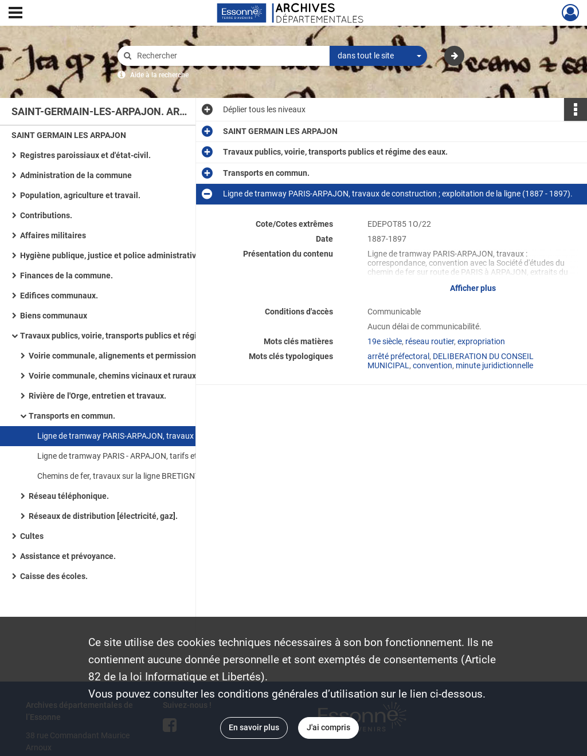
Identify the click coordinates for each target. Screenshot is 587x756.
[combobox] (378, 56)
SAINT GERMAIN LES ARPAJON (68, 135)
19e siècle (384, 341)
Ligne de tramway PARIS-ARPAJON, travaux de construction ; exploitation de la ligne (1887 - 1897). (152, 435)
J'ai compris (328, 727)
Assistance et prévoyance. (68, 556)
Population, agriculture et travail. (80, 195)
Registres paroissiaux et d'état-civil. (85, 155)
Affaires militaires (53, 235)
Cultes (32, 536)
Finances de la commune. (66, 275)
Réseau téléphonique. (69, 496)
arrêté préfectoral (398, 356)
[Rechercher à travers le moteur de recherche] (229, 56)
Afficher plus (473, 288)
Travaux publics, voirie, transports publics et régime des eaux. (132, 335)
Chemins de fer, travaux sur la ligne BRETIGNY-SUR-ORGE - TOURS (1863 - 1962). (152, 476)
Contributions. (46, 215)
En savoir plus (254, 727)
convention (432, 365)
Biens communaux (53, 315)
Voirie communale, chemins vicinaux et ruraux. (113, 375)
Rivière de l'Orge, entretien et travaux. (97, 395)
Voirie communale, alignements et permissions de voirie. (132, 355)
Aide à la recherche (159, 75)
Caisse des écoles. (54, 576)
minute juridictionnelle (494, 365)
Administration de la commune (76, 175)
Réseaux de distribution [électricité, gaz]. (103, 516)
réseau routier (429, 341)
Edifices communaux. (59, 295)
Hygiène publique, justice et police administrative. (111, 255)
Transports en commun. (72, 415)
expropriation (481, 341)
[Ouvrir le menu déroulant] (15, 14)
